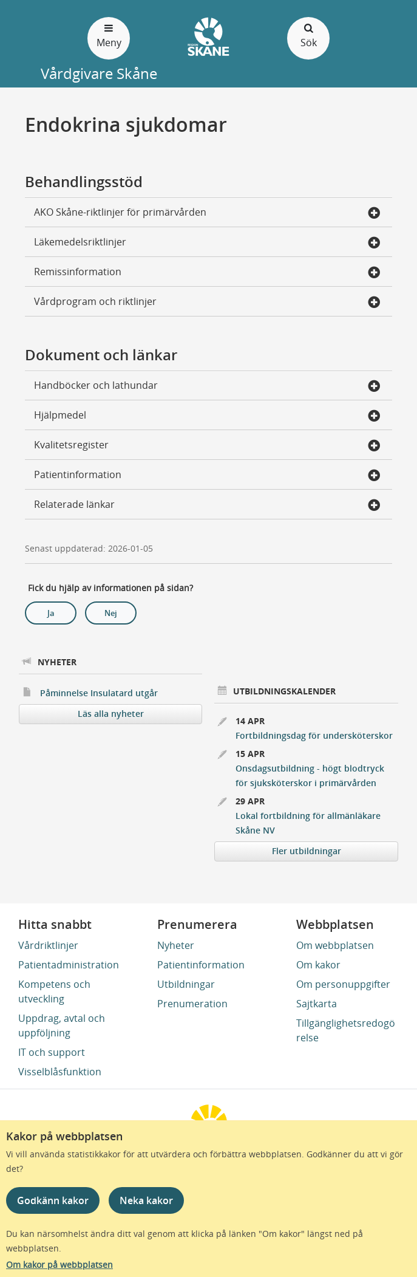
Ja (51, 613)
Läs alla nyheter (111, 713)
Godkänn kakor (53, 1200)
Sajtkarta (316, 1003)
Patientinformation (201, 964)
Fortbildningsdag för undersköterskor (314, 735)
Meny (108, 35)
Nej (110, 613)
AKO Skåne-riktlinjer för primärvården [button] (207, 213)
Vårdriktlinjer (48, 945)
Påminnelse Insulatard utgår (99, 693)
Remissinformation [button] (207, 273)
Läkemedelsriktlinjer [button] (207, 243)
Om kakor (318, 964)
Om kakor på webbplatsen (59, 1264)
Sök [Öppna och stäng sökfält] (308, 35)
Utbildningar (186, 984)
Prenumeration (192, 1003)
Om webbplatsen (335, 945)
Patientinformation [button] (207, 476)
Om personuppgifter (343, 984)
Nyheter (175, 945)
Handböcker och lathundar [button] (207, 386)
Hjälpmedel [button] (207, 416)
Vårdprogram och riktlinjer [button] (207, 302)
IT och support (51, 1052)
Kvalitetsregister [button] (207, 446)
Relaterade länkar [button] (207, 505)
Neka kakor (146, 1200)
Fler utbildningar (306, 851)
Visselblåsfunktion (59, 1071)
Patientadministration (68, 964)
